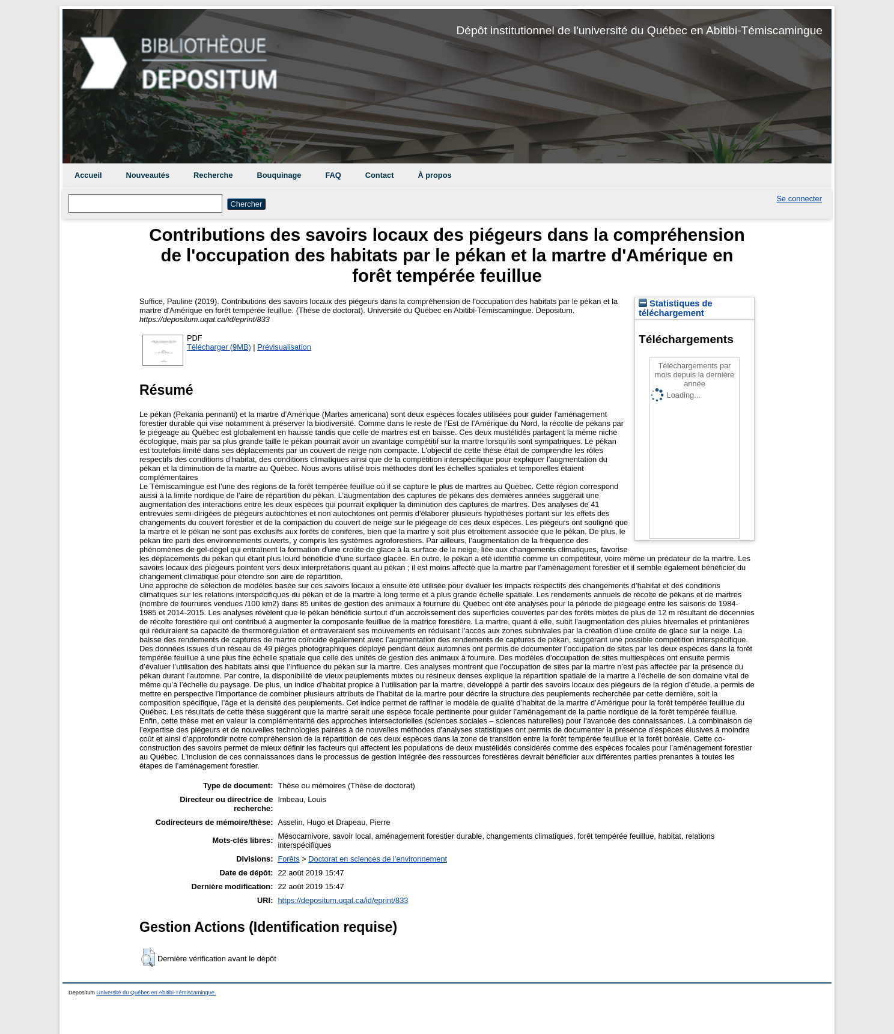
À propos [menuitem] (434, 175)
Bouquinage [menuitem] (279, 175)
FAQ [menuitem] (333, 175)
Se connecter (799, 198)
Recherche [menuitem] (213, 175)
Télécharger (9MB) (219, 346)
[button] (148, 958)
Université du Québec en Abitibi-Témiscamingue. (156, 993)
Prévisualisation (284, 346)
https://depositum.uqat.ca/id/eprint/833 (343, 900)
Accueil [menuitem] (88, 175)
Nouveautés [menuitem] (148, 175)
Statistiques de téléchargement (676, 308)
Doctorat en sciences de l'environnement (377, 858)
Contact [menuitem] (379, 175)
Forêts (288, 858)
